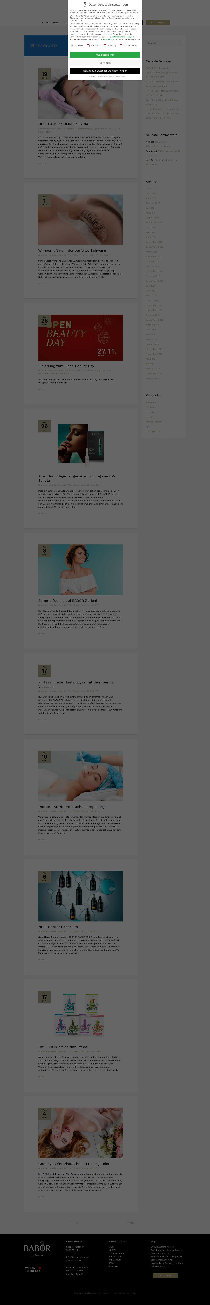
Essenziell (77, 45)
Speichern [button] (105, 62)
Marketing (110, 45)
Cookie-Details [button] (91, 76)
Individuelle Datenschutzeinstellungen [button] (105, 70)
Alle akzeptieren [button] (105, 54)
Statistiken (93, 45)
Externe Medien (129, 45)
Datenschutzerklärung (121, 37)
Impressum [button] (120, 76)
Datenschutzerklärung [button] (106, 76)
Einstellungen (109, 39)
